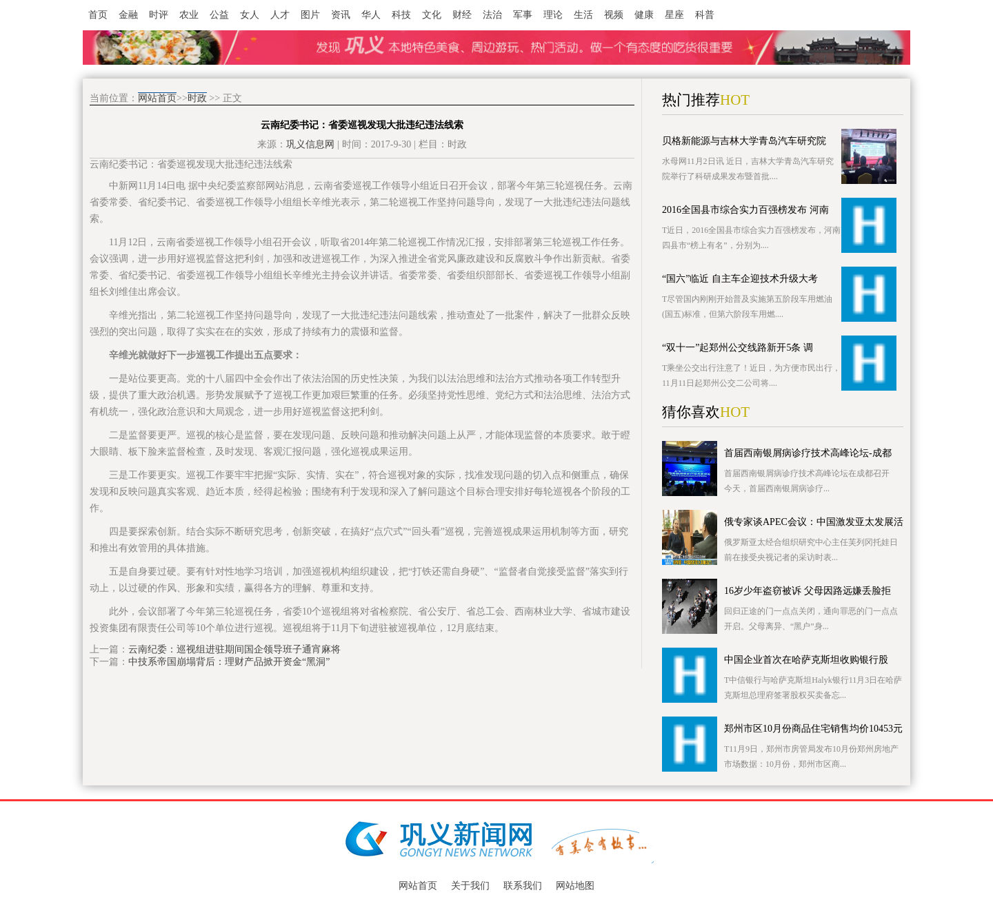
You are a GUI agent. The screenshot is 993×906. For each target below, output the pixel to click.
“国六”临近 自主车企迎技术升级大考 (740, 279)
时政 (197, 98)
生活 (583, 15)
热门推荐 (691, 100)
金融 (128, 15)
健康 (644, 15)
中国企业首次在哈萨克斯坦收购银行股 (806, 660)
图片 (310, 15)
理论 (553, 15)
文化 (431, 15)
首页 (98, 15)
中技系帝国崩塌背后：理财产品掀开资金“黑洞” (229, 662)
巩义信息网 (310, 144)
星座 (674, 15)
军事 (522, 15)
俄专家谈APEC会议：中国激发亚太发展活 (813, 522)
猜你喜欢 (691, 412)
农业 (189, 15)
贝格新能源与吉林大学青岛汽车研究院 (744, 141)
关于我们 (470, 886)
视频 (613, 15)
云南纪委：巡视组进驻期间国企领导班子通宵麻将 (234, 649)
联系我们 (522, 886)
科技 (401, 15)
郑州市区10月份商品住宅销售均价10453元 (813, 728)
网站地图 (575, 886)
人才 (280, 15)
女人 (249, 15)
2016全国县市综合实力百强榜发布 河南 (745, 210)
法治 (492, 15)
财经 (462, 15)
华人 (371, 15)
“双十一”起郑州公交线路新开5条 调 (737, 347)
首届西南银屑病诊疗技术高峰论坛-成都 (808, 453)
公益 (219, 15)
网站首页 (157, 98)
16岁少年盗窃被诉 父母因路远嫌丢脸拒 (807, 591)
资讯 (340, 15)
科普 (704, 15)
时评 (158, 15)
